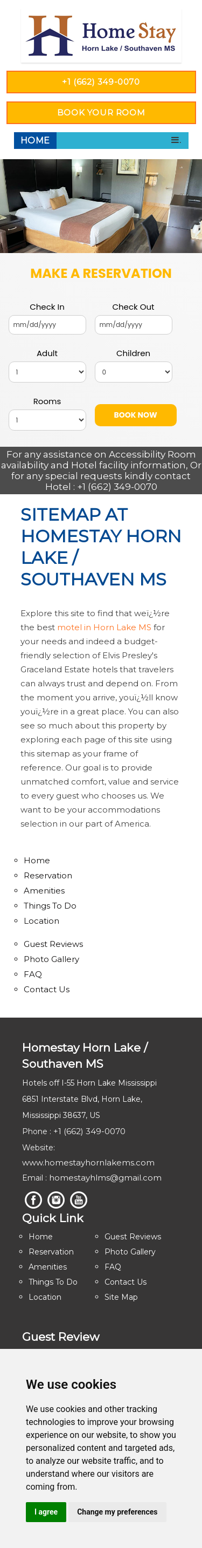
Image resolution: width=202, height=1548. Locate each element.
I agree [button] (46, 1512)
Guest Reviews (53, 944)
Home (35, 140)
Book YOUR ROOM (101, 112)
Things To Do (50, 906)
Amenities (44, 890)
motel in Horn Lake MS (104, 627)
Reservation (48, 875)
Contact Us (46, 989)
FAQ (33, 974)
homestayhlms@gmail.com (105, 1177)
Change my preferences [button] (117, 1512)
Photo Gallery (51, 959)
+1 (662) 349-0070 (101, 82)
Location (41, 921)
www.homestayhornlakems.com (88, 1162)
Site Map (121, 1297)
